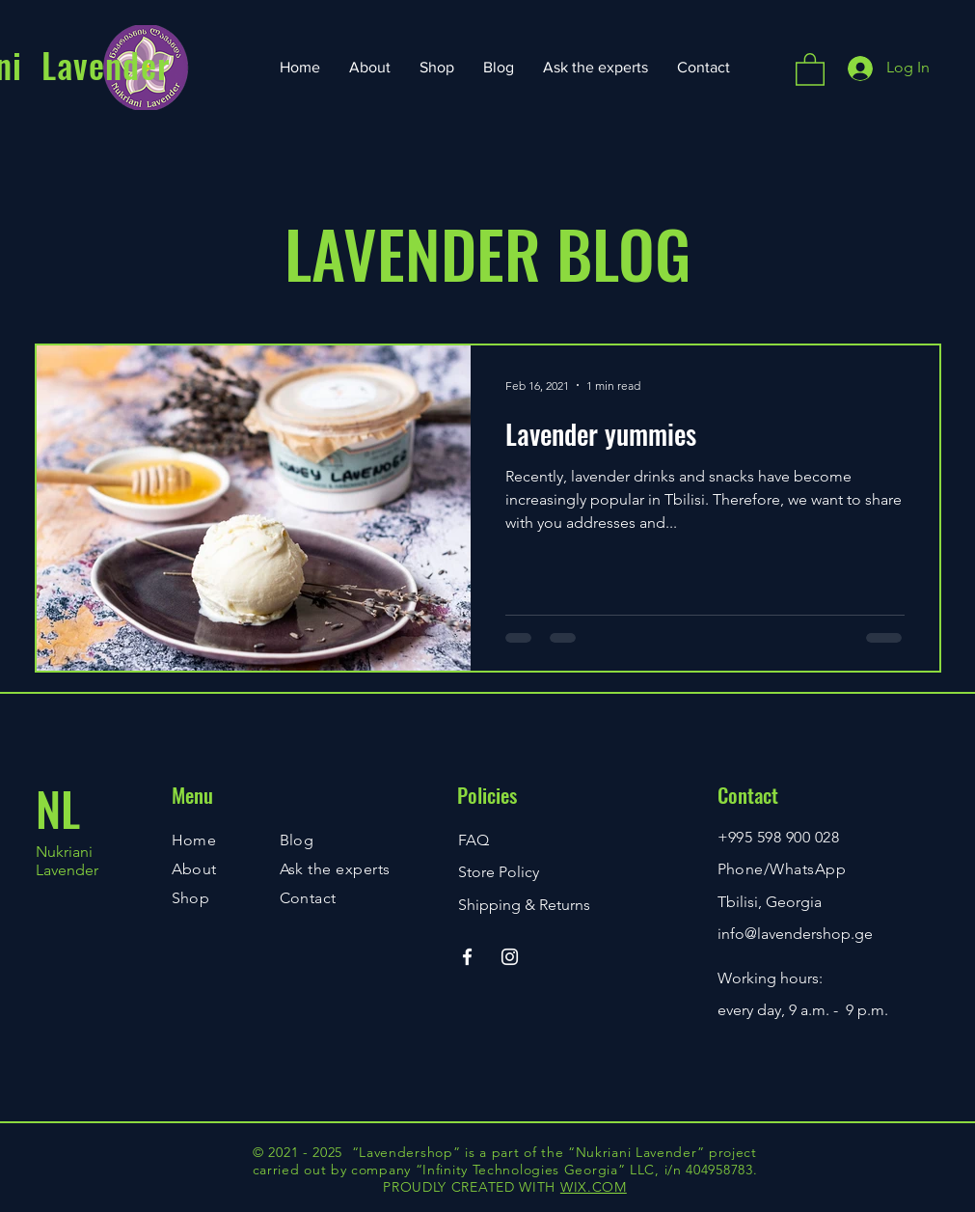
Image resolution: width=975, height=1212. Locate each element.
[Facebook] (467, 957)
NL (58, 808)
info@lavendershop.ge (795, 933)
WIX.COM (593, 1187)
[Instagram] (510, 957)
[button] (810, 68)
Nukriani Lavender (67, 860)
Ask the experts (335, 869)
